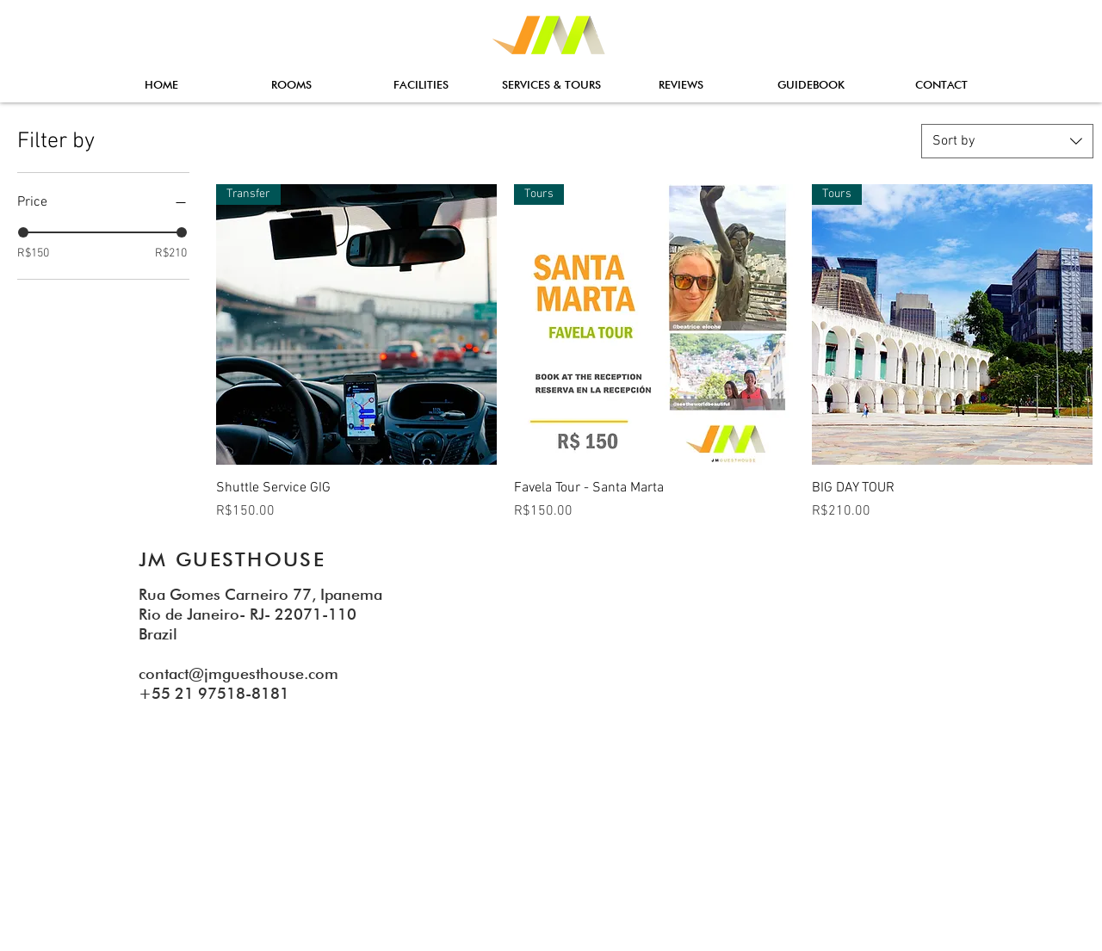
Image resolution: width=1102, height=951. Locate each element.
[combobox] (1007, 141)
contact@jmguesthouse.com (238, 673)
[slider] (23, 232)
